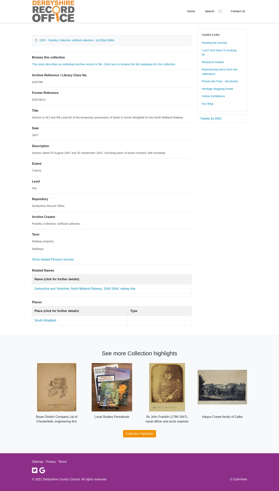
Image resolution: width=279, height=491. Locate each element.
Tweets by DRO (211, 118)
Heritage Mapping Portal (217, 88)
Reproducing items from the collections (219, 71)
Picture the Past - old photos (220, 81)
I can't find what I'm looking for (219, 52)
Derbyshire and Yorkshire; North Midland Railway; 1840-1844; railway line (84, 288)
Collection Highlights (140, 433)
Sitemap (37, 461)
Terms (62, 461)
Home (191, 11)
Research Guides (213, 62)
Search (209, 11)
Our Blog (207, 103)
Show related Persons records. (53, 259)
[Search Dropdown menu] (220, 11)
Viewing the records (214, 42)
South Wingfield (45, 320)
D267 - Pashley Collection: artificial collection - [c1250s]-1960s (77, 40)
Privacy (51, 461)
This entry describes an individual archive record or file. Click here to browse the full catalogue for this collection (103, 64)
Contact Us (238, 11)
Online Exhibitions (213, 96)
